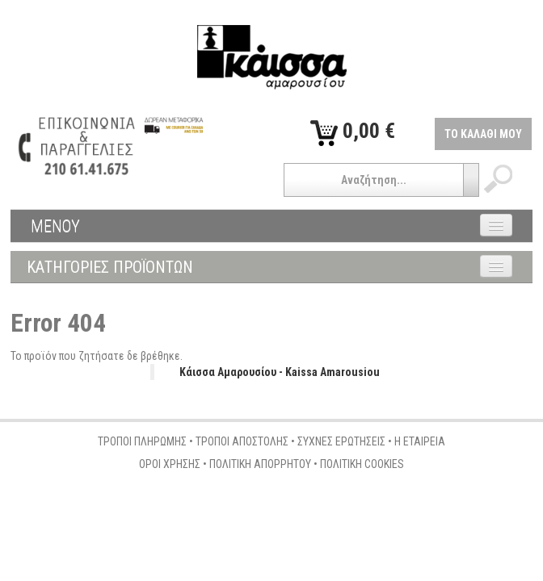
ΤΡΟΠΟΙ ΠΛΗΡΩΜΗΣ (142, 441)
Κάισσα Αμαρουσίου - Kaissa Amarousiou (279, 372)
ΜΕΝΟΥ (55, 226)
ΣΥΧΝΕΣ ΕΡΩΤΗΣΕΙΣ (341, 441)
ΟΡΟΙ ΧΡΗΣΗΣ (169, 464)
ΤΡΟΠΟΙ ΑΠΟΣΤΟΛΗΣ (242, 441)
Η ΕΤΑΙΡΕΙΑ (419, 441)
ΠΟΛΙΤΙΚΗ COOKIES (362, 464)
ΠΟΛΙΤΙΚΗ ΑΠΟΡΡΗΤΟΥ (260, 464)
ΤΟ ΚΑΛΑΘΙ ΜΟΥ (483, 133)
